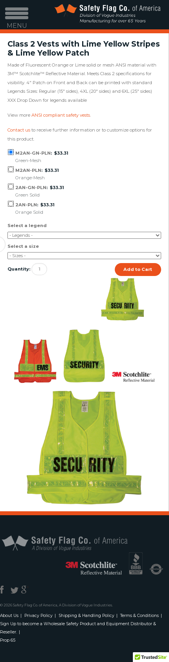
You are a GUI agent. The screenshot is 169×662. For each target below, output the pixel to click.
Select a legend (27, 225)
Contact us (18, 130)
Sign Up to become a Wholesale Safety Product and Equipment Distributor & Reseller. (78, 628)
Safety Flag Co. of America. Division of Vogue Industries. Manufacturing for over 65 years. (107, 14)
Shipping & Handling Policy (86, 615)
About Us (9, 615)
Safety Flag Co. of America (73, 542)
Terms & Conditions (139, 615)
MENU (17, 20)
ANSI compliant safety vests (60, 115)
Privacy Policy (38, 615)
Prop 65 (7, 640)
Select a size (23, 246)
